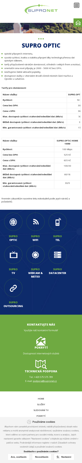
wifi (35, 240)
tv (13, 273)
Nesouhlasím (41, 457)
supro (13, 236)
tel (57, 240)
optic (13, 240)
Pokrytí (41, 347)
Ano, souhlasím (18, 457)
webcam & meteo (35, 274)
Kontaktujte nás (41, 324)
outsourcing (13, 306)
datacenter (57, 273)
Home (41, 398)
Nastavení (66, 457)
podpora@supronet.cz (45, 381)
